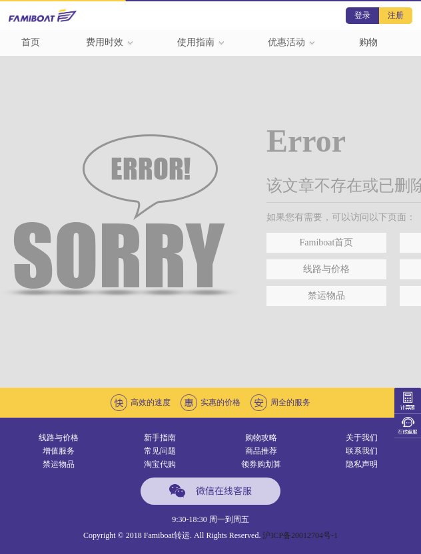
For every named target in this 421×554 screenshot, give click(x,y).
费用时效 (110, 42)
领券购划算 (261, 464)
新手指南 (160, 437)
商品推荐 (261, 451)
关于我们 (362, 437)
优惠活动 (292, 42)
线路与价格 (326, 269)
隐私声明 (362, 464)
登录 (362, 15)
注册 (396, 15)
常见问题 (160, 451)
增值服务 (59, 451)
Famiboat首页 (327, 242)
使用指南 (201, 42)
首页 (30, 42)
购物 (368, 42)
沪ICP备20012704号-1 (300, 535)
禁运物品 (326, 296)
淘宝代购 (160, 464)
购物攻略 (261, 437)
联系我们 (362, 451)
